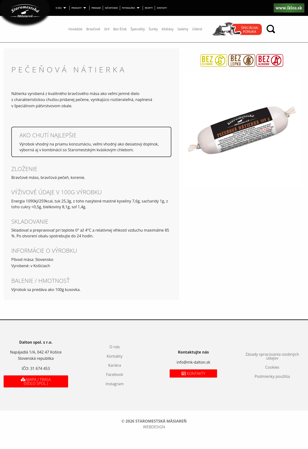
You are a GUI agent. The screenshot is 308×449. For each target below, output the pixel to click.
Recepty (149, 7)
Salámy (182, 29)
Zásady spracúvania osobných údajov (272, 356)
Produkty (76, 7)
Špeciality (137, 29)
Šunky (153, 29)
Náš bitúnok (111, 7)
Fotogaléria (128, 7)
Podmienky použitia (272, 376)
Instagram (115, 383)
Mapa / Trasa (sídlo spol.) (36, 381)
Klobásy (167, 29)
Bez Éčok (120, 29)
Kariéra (114, 365)
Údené (197, 29)
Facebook (114, 374)
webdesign (154, 427)
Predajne (96, 7)
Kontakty (162, 7)
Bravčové (93, 29)
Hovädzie (75, 29)
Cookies (272, 367)
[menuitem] (61, 8)
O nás (58, 7)
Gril (106, 29)
